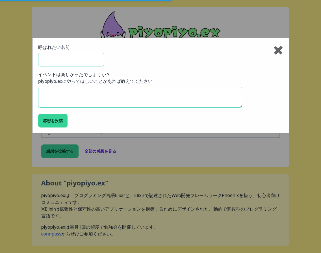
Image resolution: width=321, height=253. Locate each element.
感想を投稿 (53, 120)
